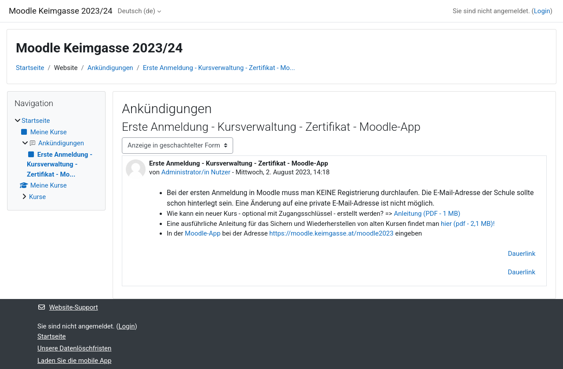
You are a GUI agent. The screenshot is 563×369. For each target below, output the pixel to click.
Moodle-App (202, 233)
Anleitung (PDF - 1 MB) (427, 214)
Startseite (30, 68)
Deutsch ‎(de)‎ (136, 11)
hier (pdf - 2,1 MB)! (468, 224)
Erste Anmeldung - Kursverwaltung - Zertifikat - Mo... (219, 68)
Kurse (37, 197)
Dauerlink (522, 254)
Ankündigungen (110, 68)
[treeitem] (56, 159)
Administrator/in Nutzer (195, 172)
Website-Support (67, 307)
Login (542, 11)
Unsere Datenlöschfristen (74, 348)
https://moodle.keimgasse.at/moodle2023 (331, 233)
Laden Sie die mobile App (74, 361)
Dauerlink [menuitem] (522, 272)
